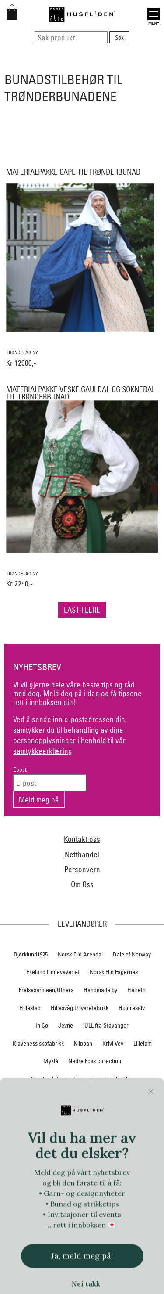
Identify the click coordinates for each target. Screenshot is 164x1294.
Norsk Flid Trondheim (40, 1132)
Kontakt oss (82, 839)
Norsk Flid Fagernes (114, 972)
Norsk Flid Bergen (55, 1096)
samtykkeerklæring (42, 750)
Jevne (65, 1025)
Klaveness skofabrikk (38, 1043)
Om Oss (82, 884)
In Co (41, 1025)
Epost (20, 769)
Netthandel (82, 854)
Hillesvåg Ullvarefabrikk (79, 1008)
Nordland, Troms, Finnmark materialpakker (82, 1079)
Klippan (83, 1043)
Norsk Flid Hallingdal (53, 1114)
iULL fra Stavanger (106, 1025)
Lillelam (142, 1043)
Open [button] (153, 14)
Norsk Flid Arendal (80, 954)
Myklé (50, 1061)
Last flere (82, 610)
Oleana (140, 1132)
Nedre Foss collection (94, 1061)
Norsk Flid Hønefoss (112, 1114)
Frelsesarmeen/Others (46, 990)
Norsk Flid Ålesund (99, 1132)
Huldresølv (132, 1008)
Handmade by (100, 990)
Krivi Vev (112, 1043)
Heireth (136, 990)
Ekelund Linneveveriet (53, 972)
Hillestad (30, 1008)
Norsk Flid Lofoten (109, 1096)
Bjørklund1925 (31, 954)
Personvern (82, 869)
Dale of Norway (132, 954)
